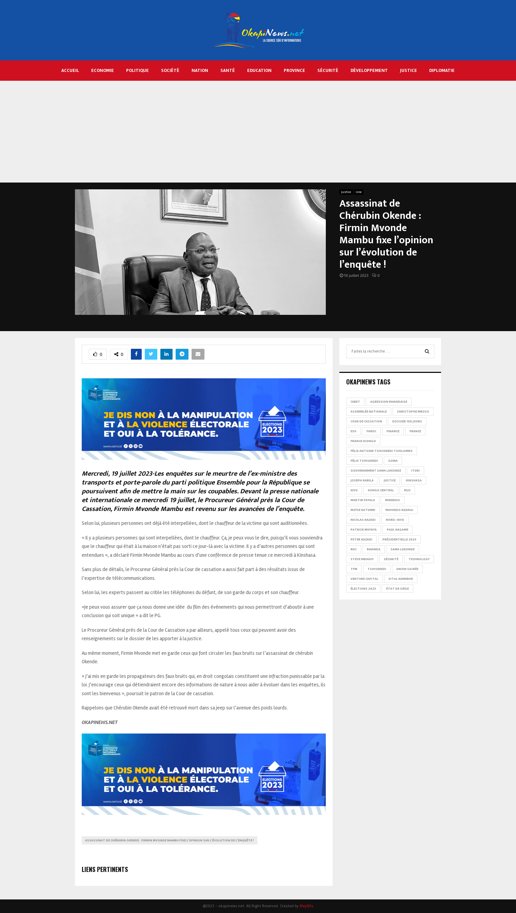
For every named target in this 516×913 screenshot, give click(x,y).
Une (359, 192)
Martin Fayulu (363, 500)
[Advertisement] (258, 131)
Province (294, 70)
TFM (354, 569)
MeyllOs (306, 906)
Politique (137, 70)
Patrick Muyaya (364, 530)
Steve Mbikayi (362, 559)
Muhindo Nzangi (399, 510)
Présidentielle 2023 (399, 539)
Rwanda (373, 549)
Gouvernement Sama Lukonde (376, 471)
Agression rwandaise (388, 402)
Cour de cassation (366, 421)
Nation (200, 70)
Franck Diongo (363, 441)
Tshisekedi (377, 569)
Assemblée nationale (369, 412)
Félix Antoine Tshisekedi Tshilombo (382, 451)
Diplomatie (442, 70)
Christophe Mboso (413, 412)
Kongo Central (381, 490)
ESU (353, 431)
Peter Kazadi (361, 539)
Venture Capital (364, 579)
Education (259, 70)
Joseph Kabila (362, 480)
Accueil (70, 70)
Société (170, 70)
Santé (227, 70)
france (415, 431)
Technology (419, 559)
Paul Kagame (397, 530)
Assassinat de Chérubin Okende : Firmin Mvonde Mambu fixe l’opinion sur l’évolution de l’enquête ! (169, 840)
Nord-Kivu (395, 520)
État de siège (397, 589)
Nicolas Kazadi (363, 520)
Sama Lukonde (403, 549)
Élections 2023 (363, 589)
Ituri (415, 471)
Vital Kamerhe (401, 579)
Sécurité (327, 70)
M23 (407, 490)
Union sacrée (407, 569)
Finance (392, 431)
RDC (354, 549)
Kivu (354, 490)
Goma (393, 461)
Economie (102, 70)
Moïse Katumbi (363, 510)
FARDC (371, 431)
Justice (408, 70)
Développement (369, 70)
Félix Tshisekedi (364, 461)
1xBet (355, 402)
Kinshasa (414, 480)
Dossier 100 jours (407, 421)
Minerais (392, 500)
